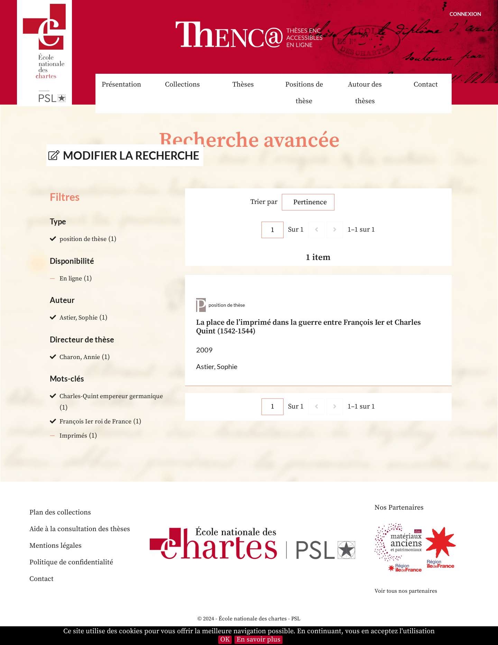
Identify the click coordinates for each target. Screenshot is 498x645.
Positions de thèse (304, 93)
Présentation (121, 84)
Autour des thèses (365, 93)
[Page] (272, 230)
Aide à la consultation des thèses (79, 529)
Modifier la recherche (131, 155)
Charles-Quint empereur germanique (111, 396)
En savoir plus (258, 640)
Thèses (243, 84)
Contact (426, 84)
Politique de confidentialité (71, 562)
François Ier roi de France (95, 421)
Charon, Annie (79, 357)
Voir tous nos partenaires (406, 591)
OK (225, 640)
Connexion (465, 14)
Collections (182, 84)
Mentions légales (55, 545)
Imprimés (73, 436)
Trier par (263, 202)
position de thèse (83, 239)
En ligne (70, 279)
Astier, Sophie (78, 318)
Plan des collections (60, 512)
